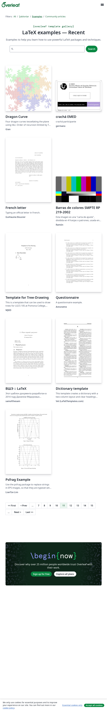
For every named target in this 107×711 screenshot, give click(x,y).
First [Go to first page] (12, 505)
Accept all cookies (94, 705)
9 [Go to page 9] (50, 505)
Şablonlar (24, 16)
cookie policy (8, 708)
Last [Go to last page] (29, 512)
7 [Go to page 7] (38, 505)
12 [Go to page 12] (70, 505)
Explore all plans (65, 574)
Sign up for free (41, 574)
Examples (37, 16)
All (15, 16)
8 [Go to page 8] (44, 505)
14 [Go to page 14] (85, 505)
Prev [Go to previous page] (23, 505)
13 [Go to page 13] (77, 505)
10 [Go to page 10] (56, 505)
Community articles (55, 16)
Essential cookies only (72, 705)
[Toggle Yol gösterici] (102, 5)
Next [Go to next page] (17, 512)
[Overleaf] (11, 4)
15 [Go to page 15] (92, 505)
